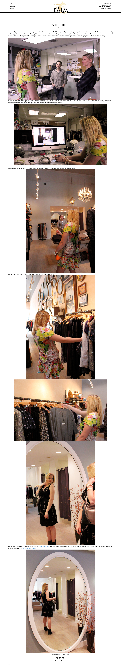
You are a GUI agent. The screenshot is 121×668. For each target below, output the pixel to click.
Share (9, 664)
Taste (12, 3)
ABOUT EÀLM (106, 5)
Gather (13, 10)
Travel (12, 5)
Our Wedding (106, 8)
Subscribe (107, 10)
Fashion (13, 6)
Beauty (12, 8)
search (107, 3)
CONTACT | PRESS (105, 6)
